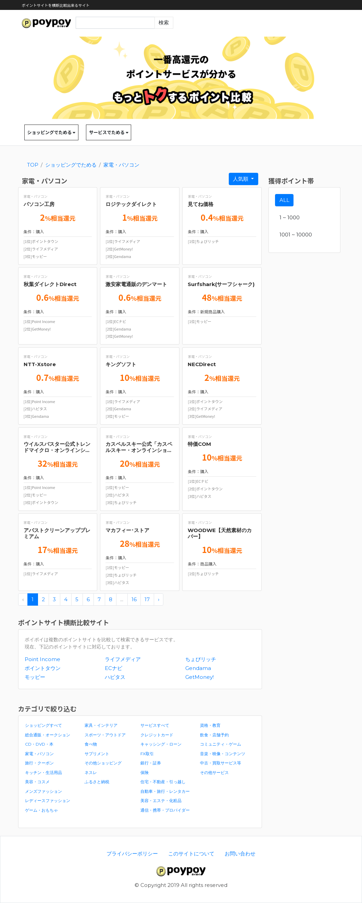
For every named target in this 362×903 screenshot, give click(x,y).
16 (134, 599)
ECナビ (113, 668)
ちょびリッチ (200, 659)
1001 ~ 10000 (295, 234)
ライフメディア (123, 659)
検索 (164, 22)
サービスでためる (108, 132)
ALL (284, 200)
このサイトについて (191, 853)
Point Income (42, 659)
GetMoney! (199, 677)
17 (147, 599)
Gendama (198, 668)
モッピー (35, 677)
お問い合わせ (240, 853)
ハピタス (115, 677)
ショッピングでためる (51, 132)
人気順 (241, 179)
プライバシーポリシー (132, 853)
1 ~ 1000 (289, 217)
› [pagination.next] (158, 599)
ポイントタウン (43, 668)
